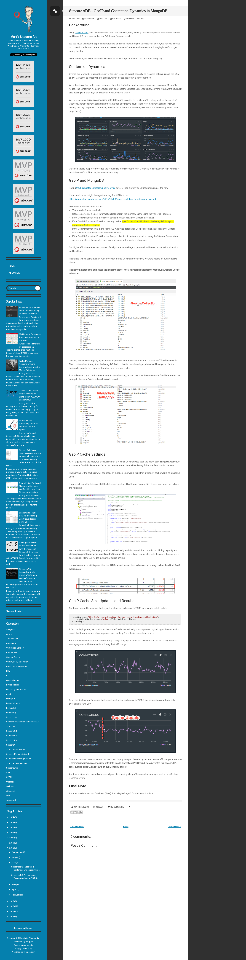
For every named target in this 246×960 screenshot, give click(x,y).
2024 (11, 817)
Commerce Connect (15, 648)
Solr (8, 772)
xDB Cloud (11, 800)
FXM (8, 675)
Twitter (102, 19)
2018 (11, 848)
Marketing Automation (16, 689)
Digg (140, 19)
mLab (8, 694)
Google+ (115, 19)
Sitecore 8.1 (11, 731)
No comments (117, 807)
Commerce (11, 643)
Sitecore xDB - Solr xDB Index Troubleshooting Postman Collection (29, 310)
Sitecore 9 (10, 745)
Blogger (28, 928)
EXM (8, 671)
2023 (11, 822)
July (14, 862)
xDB (8, 795)
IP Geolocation (12, 685)
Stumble (129, 19)
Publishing (11, 712)
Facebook (88, 19)
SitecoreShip (12, 768)
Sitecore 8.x (11, 740)
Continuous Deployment (17, 662)
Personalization (13, 703)
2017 (11, 901)
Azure (9, 634)
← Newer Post (77, 827)
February (16, 895)
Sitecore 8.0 (11, 726)
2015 (11, 911)
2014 (11, 916)
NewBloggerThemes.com (23, 952)
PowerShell (11, 708)
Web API (10, 786)
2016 (11, 906)
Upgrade (10, 782)
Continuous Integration (16, 666)
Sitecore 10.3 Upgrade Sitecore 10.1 (22, 722)
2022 (11, 827)
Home (12, 266)
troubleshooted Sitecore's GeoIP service (95, 188)
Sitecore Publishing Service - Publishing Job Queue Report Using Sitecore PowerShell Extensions (29, 519)
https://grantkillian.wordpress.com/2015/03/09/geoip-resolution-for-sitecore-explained (112, 199)
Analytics (10, 629)
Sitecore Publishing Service (18, 758)
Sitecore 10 (11, 717)
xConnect (10, 791)
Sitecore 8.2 (11, 735)
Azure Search (12, 638)
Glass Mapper (12, 680)
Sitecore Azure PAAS (15, 749)
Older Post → (174, 827)
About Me (14, 273)
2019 (11, 843)
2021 (11, 832)
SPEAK (9, 777)
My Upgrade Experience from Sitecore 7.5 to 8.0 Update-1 (30, 337)
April (14, 889)
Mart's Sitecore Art (23, 37)
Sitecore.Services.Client (16, 763)
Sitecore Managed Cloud (17, 754)
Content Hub (12, 652)
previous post (81, 32)
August (15, 857)
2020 (11, 838)
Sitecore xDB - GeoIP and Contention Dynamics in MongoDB (118, 11)
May (14, 884)
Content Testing (13, 657)
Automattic (28, 945)
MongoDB (11, 699)
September (17, 852)
